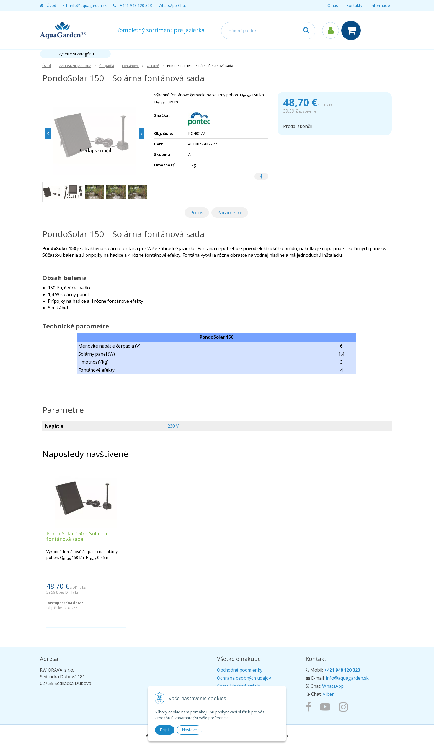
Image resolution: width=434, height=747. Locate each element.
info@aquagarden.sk (88, 5)
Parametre (229, 212)
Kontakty (354, 5)
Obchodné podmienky (239, 670)
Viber (328, 694)
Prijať (164, 730)
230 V (173, 426)
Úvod (51, 5)
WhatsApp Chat (172, 5)
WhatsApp (333, 686)
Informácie (380, 5)
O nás (332, 5)
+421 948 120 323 (136, 5)
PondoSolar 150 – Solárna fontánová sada (76, 536)
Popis (196, 212)
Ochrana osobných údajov (244, 678)
